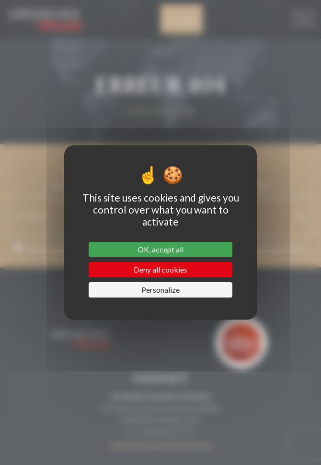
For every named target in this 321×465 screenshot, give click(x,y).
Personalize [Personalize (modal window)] (160, 289)
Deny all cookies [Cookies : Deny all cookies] (160, 269)
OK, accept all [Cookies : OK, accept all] (160, 249)
